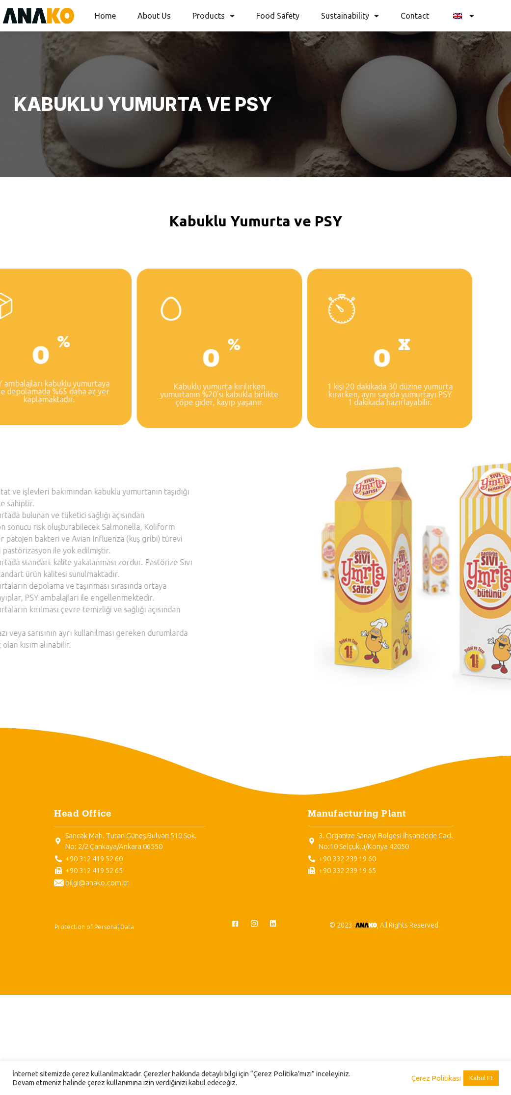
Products (213, 16)
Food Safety (277, 15)
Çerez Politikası (436, 1078)
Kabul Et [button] (481, 1077)
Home (105, 15)
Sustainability (350, 16)
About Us (154, 15)
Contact (415, 15)
